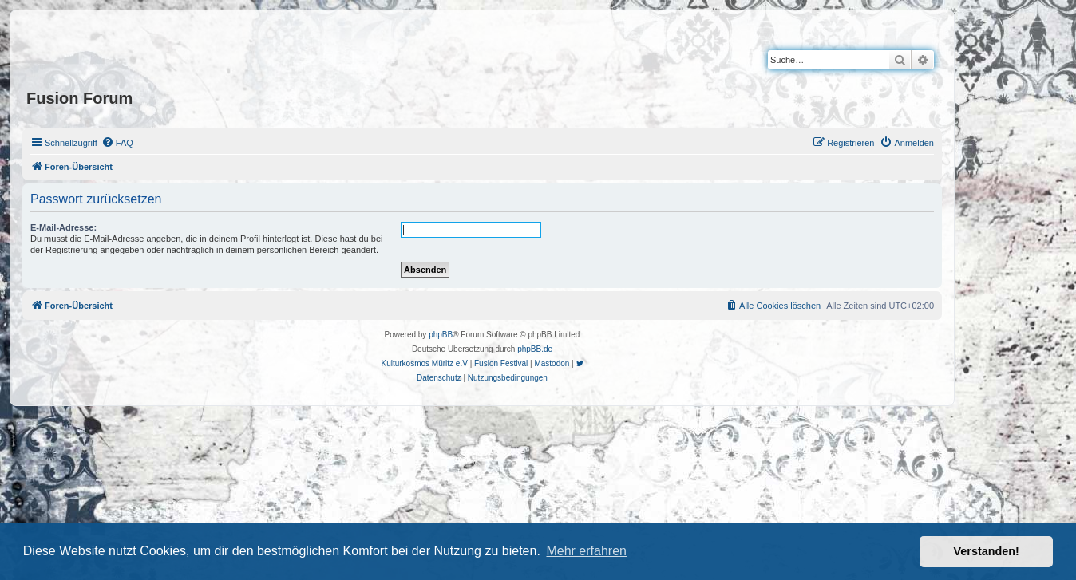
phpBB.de (534, 349)
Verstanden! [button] (986, 551)
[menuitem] (117, 142)
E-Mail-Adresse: (63, 227)
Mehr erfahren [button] (586, 551)
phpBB (441, 334)
